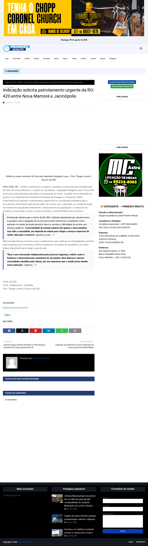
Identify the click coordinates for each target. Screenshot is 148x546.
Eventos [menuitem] (83, 58)
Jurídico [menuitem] (93, 58)
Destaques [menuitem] (113, 58)
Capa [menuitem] (6, 58)
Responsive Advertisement (15, 308)
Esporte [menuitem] (36, 58)
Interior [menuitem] (65, 58)
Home (130, 542)
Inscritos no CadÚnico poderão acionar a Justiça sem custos (79, 531)
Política (20, 82)
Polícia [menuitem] (56, 58)
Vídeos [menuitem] (74, 58)
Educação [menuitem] (46, 58)
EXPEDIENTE (140, 542)
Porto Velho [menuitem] (16, 58)
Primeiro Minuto (41, 358)
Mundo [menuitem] (102, 58)
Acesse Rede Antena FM (122, 86)
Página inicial (10, 82)
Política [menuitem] (27, 58)
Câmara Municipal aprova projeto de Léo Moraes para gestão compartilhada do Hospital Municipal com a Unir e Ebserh (80, 501)
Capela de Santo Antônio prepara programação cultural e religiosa (80, 518)
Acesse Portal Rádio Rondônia (122, 82)
